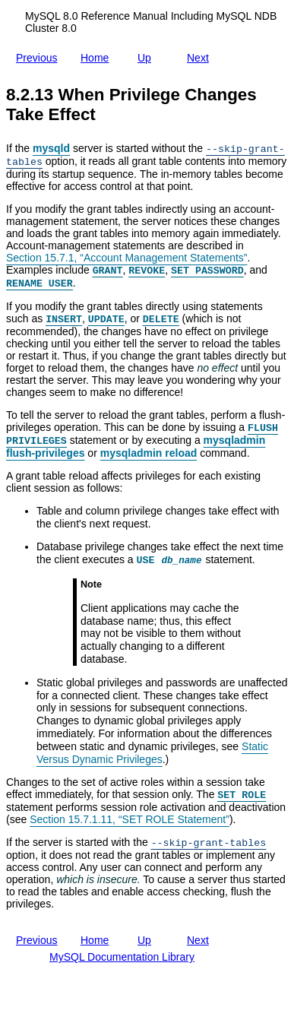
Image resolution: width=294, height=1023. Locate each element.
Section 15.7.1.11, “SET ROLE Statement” (129, 819)
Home (98, 58)
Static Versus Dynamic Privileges (152, 752)
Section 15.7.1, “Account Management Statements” (127, 258)
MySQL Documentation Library (121, 957)
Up (147, 56)
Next (201, 55)
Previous (39, 58)
